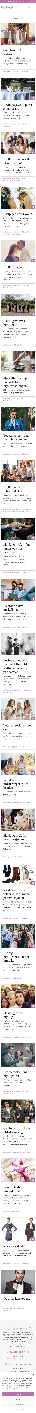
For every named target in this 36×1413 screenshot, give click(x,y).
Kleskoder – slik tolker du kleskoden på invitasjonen (16, 894)
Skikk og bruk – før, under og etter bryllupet (16, 548)
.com (28, 1371)
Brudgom (6, 1308)
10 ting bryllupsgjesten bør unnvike (16, 956)
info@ (13, 1371)
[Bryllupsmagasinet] (14, 7)
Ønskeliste (6, 126)
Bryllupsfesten (7, 285)
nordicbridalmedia (21, 1371)
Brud (4, 747)
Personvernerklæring (18, 1409)
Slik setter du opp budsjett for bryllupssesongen (15, 382)
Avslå (18, 1399)
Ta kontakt (31, 1)
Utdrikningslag (16, 234)
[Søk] (23, 7)
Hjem (9, 1)
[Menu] (32, 7)
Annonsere (16, 1)
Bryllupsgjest (7, 71)
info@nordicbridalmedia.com (20, 1359)
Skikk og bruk (24, 71)
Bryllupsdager (12, 267)
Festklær (15, 71)
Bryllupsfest (7, 178)
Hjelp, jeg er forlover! (17, 214)
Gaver (14, 124)
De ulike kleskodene (16, 1298)
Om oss (24, 1)
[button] (33, 1375)
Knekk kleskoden (14, 1246)
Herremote (20, 1308)
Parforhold (17, 285)
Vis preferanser (18, 1405)
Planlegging (25, 285)
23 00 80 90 (19, 1356)
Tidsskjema (16, 180)
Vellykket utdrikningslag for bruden (15, 783)
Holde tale (25, 178)
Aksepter (18, 1394)
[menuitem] (9, 1)
